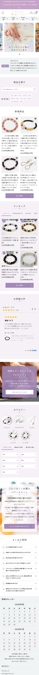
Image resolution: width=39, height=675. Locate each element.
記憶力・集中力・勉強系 (25, 98)
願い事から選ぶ (23, 18)
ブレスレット (5, 671)
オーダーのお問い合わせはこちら (19, 526)
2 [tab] (16, 54)
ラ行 (3, 472)
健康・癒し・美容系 (15, 98)
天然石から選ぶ (3, 18)
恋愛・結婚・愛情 (14, 101)
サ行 (3, 460)
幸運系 (21, 101)
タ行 (22, 460)
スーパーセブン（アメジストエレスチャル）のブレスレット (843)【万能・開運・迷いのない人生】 (22, 335)
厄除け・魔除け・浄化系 (16, 95)
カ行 (22, 454)
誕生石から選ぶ (13, 18)
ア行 (3, 454)
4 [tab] (23, 54)
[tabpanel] (19, 37)
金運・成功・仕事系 (27, 95)
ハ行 (3, 466)
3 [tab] (19, 54)
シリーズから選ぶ (33, 18)
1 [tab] (12, 54)
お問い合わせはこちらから (19, 392)
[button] (32, 309)
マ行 (22, 466)
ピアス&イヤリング (8, 674)
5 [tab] (27, 54)
